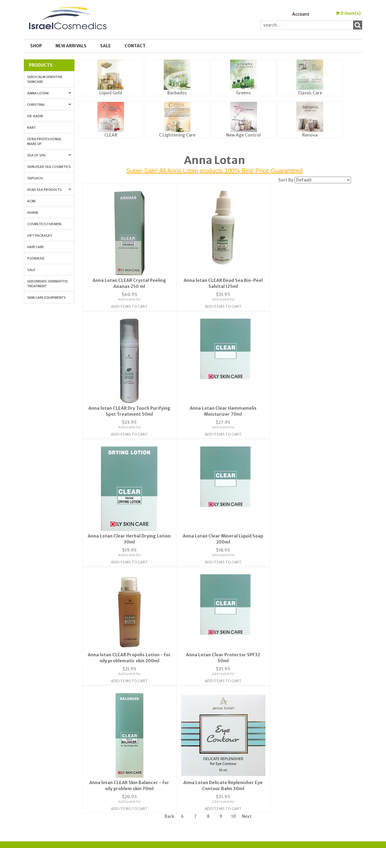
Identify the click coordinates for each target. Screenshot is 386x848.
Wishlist (206, 724)
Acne (31, 201)
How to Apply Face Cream (308, 753)
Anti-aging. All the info (306, 738)
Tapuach (35, 178)
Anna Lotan (49, 93)
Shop (36, 46)
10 (233, 678)
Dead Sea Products (49, 190)
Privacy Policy (127, 746)
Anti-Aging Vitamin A (304, 746)
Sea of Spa (49, 155)
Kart (31, 127)
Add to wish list (127, 295)
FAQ (117, 738)
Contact (135, 46)
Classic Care (310, 93)
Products (40, 65)
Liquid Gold (110, 93)
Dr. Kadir (35, 116)
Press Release (296, 771)
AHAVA (32, 212)
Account (300, 14)
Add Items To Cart (127, 302)
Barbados (177, 93)
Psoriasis (36, 258)
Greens (243, 93)
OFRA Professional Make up (44, 141)
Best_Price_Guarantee (306, 786)
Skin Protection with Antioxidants (317, 731)
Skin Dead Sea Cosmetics (49, 167)
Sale (31, 270)
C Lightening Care (177, 135)
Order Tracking (213, 738)
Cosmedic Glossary (301, 724)
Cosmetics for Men (44, 224)
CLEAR (110, 135)
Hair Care (35, 247)
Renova (310, 135)
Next (247, 678)
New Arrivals (71, 46)
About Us (122, 724)
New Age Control (243, 135)
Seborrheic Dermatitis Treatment (47, 283)
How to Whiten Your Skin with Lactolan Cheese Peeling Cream (314, 762)
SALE (105, 46)
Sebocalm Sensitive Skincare (44, 79)
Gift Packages (39, 235)
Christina (49, 104)
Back (169, 678)
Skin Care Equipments (46, 297)
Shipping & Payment (303, 779)
